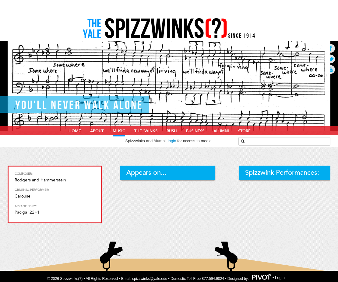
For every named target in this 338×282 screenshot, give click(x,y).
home (75, 131)
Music (119, 131)
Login (280, 277)
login (172, 141)
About (97, 131)
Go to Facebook (330, 48)
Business (195, 131)
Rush (172, 131)
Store (244, 131)
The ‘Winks (145, 131)
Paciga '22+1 (27, 212)
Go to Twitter (330, 58)
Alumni (221, 131)
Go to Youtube (330, 69)
